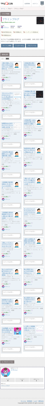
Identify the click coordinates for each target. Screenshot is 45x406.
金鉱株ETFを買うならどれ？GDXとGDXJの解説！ (7, 301)
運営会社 (41, 401)
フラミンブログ (10, 19)
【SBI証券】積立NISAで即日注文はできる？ (29, 64)
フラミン (5, 27)
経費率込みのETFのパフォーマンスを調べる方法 (7, 125)
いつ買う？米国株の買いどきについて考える (29, 328)
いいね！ (6, 77)
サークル (23, 401)
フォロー (8, 380)
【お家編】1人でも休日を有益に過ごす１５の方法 (7, 330)
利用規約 (29, 401)
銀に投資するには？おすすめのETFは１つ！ (29, 271)
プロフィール (31, 45)
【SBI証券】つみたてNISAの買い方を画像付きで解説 (30, 121)
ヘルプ (35, 401)
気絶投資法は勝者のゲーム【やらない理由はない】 (29, 150)
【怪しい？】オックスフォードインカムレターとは (7, 244)
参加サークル (36, 380)
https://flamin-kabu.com (8, 22)
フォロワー (22, 380)
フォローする (19, 45)
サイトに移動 (7, 45)
